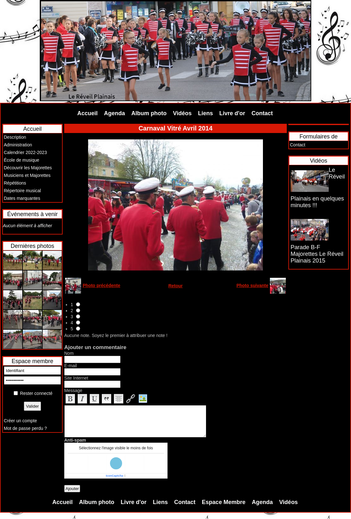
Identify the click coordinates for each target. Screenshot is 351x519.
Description (15, 137)
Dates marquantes (22, 198)
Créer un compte (20, 420)
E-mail (70, 365)
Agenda (114, 113)
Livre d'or (232, 113)
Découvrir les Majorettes (28, 167)
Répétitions (15, 183)
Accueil (87, 113)
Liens (205, 113)
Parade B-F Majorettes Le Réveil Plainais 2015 (317, 254)
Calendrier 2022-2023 (25, 152)
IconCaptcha (114, 475)
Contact (262, 113)
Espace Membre (223, 502)
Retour (175, 285)
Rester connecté (36, 393)
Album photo (149, 113)
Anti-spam (75, 440)
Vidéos (182, 113)
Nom (69, 353)
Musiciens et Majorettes (27, 175)
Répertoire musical (22, 190)
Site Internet (76, 378)
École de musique (21, 160)
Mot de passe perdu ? (25, 428)
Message (73, 390)
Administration (18, 144)
